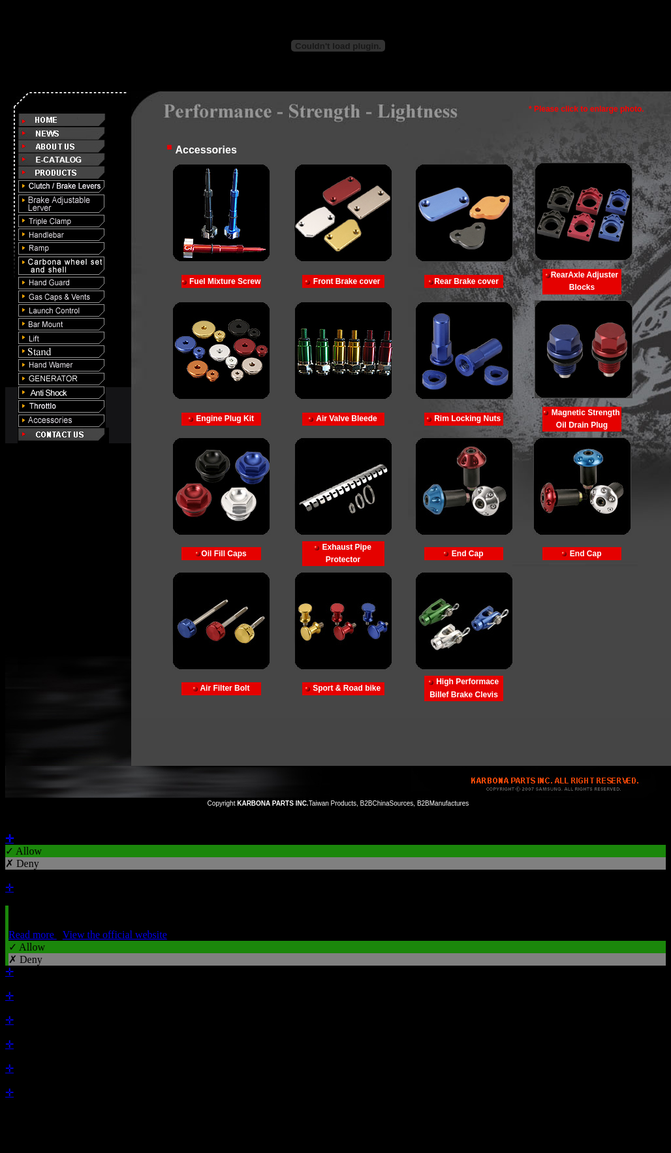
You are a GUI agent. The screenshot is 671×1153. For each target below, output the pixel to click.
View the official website (115, 934)
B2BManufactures (443, 803)
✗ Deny (22, 863)
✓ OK (352, 1129)
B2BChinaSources (387, 803)
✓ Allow (23, 851)
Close (17, 826)
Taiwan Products (332, 803)
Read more (32, 934)
